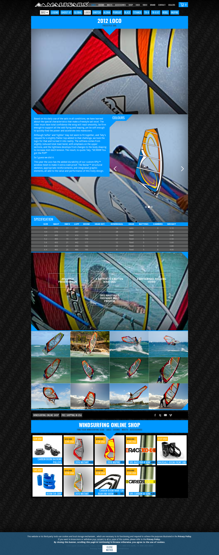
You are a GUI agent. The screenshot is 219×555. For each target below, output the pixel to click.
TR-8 (146, 12)
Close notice (109, 548)
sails (108, 429)
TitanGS (137, 12)
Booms (101, 4)
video (145, 4)
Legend (54, 12)
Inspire (174, 12)
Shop (131, 4)
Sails (93, 4)
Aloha (107, 12)
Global (78, 12)
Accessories (120, 4)
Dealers (171, 4)
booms (116, 429)
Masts (109, 4)
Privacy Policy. (185, 536)
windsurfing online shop (109, 425)
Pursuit (117, 12)
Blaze (127, 12)
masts (125, 429)
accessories (136, 429)
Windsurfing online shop (46, 415)
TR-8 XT (156, 12)
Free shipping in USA (72, 415)
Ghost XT (66, 12)
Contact (161, 4)
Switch (97, 12)
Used (138, 4)
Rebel (165, 12)
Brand (152, 4)
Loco (87, 12)
